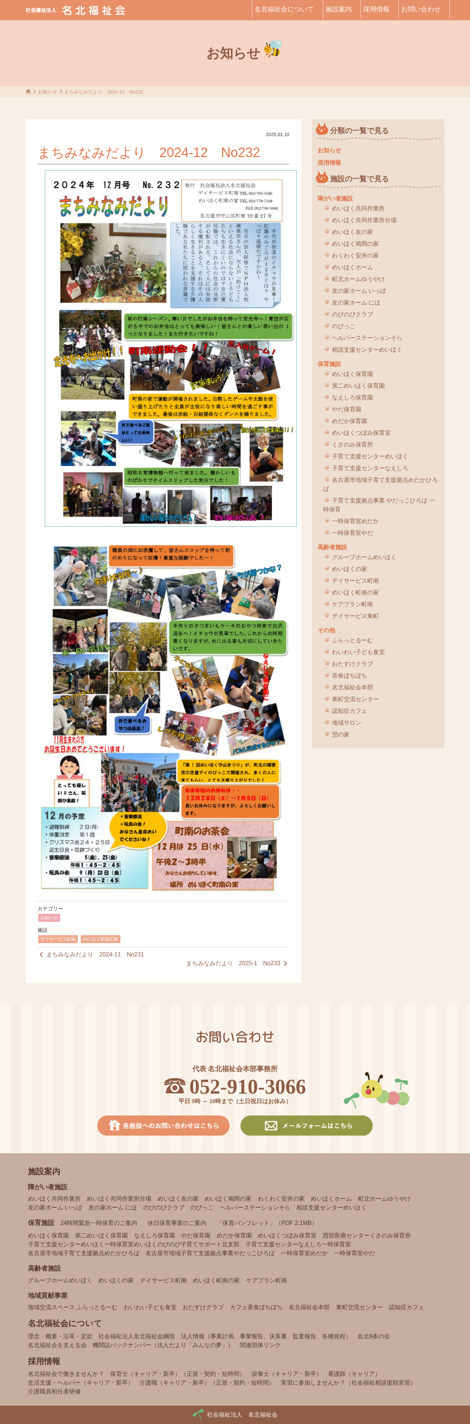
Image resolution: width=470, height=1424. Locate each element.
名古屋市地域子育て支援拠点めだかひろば (380, 484)
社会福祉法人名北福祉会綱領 (136, 1336)
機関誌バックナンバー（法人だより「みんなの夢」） (163, 1345)
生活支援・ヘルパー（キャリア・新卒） (81, 1382)
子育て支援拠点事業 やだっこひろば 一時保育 (379, 504)
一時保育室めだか (355, 521)
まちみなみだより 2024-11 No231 (90, 954)
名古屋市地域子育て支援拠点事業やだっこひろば (210, 1253)
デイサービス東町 (355, 616)
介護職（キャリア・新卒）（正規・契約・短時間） (207, 1382)
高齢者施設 (332, 547)
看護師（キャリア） (354, 1374)
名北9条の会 (373, 1336)
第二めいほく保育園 (358, 386)
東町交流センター (355, 699)
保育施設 (329, 364)
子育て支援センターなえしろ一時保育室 (298, 1244)
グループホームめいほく (364, 557)
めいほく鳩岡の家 (355, 244)
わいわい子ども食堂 (358, 652)
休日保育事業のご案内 (177, 1223)
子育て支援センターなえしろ (370, 468)
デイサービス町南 (58, 939)
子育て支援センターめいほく (370, 456)
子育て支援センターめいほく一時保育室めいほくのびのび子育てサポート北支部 (133, 1244)
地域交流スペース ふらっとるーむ (73, 1307)
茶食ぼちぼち (349, 675)
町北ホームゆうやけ (358, 279)
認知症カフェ (349, 711)
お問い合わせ (421, 9)
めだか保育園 (349, 421)
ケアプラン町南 (352, 604)
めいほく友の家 (352, 232)
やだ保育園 (346, 409)
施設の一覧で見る (359, 179)
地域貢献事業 (48, 1295)
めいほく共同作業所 (358, 208)
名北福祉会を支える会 (57, 1345)
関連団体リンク (260, 1345)
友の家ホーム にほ (356, 302)
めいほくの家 (349, 569)
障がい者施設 (335, 198)
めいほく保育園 (352, 374)
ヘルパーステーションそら (367, 338)
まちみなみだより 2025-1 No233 (237, 963)
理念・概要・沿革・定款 (60, 1336)
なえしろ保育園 (352, 397)
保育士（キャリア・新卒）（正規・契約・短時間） (177, 1374)
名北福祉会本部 (352, 687)
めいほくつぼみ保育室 (361, 433)
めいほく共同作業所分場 (364, 220)
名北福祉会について (284, 9)
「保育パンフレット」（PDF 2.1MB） (267, 1223)
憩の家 (341, 734)
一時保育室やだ (352, 533)
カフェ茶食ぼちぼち (256, 1307)
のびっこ (343, 326)
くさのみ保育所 (352, 444)
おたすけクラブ (352, 664)
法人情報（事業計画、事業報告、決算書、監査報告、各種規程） (266, 1336)
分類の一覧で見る (359, 131)
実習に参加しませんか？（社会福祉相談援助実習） (348, 1382)
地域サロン (346, 723)
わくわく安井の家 (355, 255)
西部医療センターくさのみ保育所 (367, 1235)
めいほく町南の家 (100, 939)
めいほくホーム (352, 267)
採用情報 (376, 9)
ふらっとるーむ (352, 640)
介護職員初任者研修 (54, 1391)
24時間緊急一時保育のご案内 (98, 1223)
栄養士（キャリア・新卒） (287, 1374)
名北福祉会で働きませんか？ (66, 1374)
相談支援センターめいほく (367, 350)
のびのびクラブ (352, 314)
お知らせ (49, 917)
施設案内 (338, 9)
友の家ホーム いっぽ (359, 291)
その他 (326, 630)
